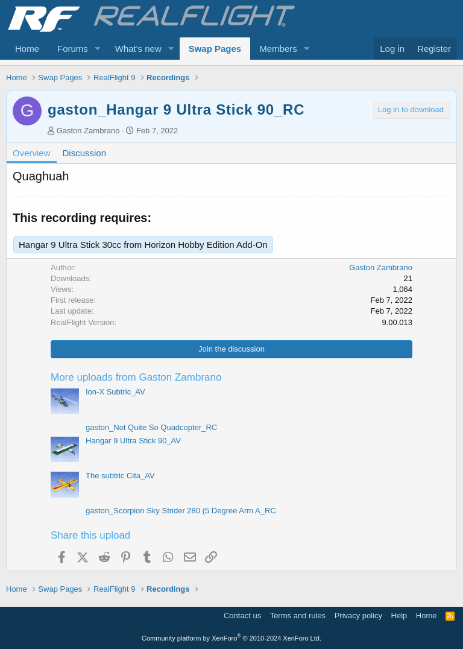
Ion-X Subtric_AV (115, 391)
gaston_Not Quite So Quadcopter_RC (151, 427)
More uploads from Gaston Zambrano (136, 377)
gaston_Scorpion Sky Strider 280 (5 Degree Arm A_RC (181, 510)
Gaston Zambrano (88, 130)
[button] (97, 48)
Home (27, 48)
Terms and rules (298, 615)
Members (278, 48)
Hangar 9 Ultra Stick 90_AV (133, 440)
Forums (72, 48)
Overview (32, 153)
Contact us (242, 615)
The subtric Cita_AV (120, 475)
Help (399, 615)
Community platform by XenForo (231, 638)
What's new (138, 48)
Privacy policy (358, 615)
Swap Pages (215, 48)
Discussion (85, 153)
